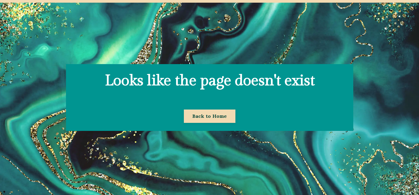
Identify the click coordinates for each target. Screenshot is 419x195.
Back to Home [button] (209, 116)
